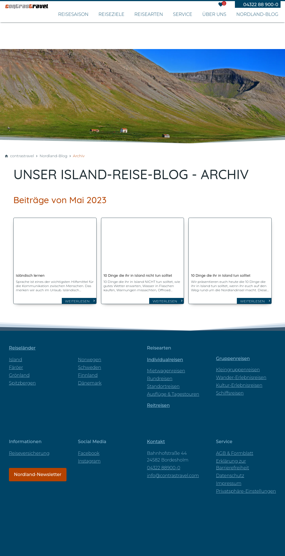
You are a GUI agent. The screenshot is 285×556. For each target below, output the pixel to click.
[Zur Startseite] (44, 25)
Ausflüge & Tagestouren (173, 391)
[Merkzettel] (220, 5)
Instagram (89, 457)
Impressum (228, 480)
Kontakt (156, 438)
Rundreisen (160, 375)
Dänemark (90, 379)
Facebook (88, 450)
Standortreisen (163, 383)
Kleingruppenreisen (238, 366)
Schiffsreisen (230, 389)
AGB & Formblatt (234, 450)
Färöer (16, 364)
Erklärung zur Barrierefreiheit (232, 461)
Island (15, 356)
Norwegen (89, 356)
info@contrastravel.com (173, 472)
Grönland (19, 372)
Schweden (89, 364)
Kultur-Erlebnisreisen (239, 382)
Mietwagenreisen (166, 367)
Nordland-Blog (53, 156)
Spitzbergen (22, 379)
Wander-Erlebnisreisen (241, 374)
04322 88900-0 (163, 464)
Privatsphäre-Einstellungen (246, 488)
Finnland (88, 372)
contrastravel (22, 156)
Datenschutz (230, 472)
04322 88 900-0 (260, 5)
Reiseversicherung (29, 450)
